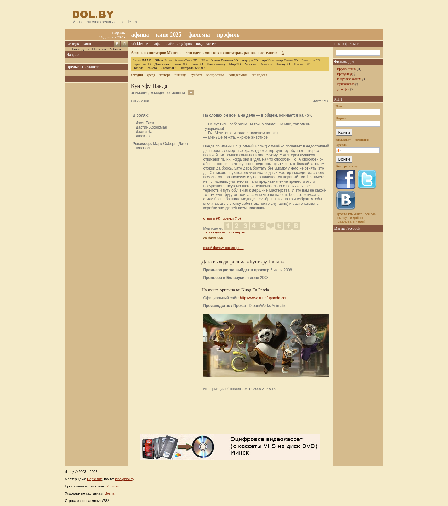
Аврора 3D (250, 60)
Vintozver (114, 486)
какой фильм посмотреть (223, 248)
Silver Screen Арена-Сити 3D (176, 60)
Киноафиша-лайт (160, 44)
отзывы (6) (211, 218)
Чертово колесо (345, 84)
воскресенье (215, 75)
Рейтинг (115, 49)
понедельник (238, 75)
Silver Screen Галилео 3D (219, 60)
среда (151, 75)
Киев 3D (196, 64)
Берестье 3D (142, 64)
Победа (138, 68)
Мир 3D (235, 64)
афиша (140, 35)
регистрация (361, 139)
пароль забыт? (343, 139)
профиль (228, 35)
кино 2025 (169, 35)
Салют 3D (168, 68)
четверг (164, 75)
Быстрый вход (347, 166)
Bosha (109, 493)
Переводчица (344, 74)
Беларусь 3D (311, 60)
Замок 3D (180, 64)
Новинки (99, 49)
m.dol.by (136, 44)
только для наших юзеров (224, 232)
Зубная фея (342, 89)
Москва (250, 64)
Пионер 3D (302, 64)
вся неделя (259, 75)
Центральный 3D (192, 68)
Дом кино (161, 64)
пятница (180, 75)
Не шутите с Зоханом (348, 79)
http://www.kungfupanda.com (264, 298)
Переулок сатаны (346, 69)
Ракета (152, 68)
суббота (196, 75)
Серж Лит (94, 479)
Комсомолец (216, 64)
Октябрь (265, 64)
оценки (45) (232, 218)
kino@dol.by (124, 479)
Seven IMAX (142, 60)
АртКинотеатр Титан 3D (280, 60)
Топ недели (80, 49)
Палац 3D (283, 64)
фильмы (199, 35)
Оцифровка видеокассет (196, 44)
